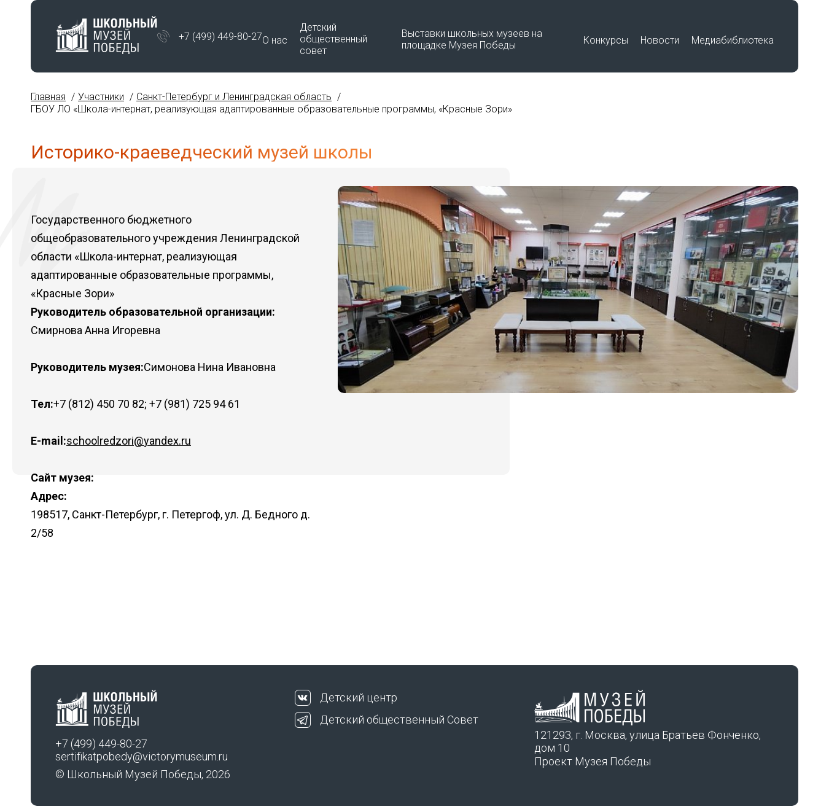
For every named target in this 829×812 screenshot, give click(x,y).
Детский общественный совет (333, 39)
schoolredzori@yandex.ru (128, 440)
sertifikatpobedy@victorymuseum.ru (141, 756)
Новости (659, 40)
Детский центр (358, 697)
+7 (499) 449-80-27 (220, 36)
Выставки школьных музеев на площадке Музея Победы (472, 39)
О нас (274, 40)
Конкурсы (605, 40)
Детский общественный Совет (399, 719)
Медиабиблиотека (732, 40)
